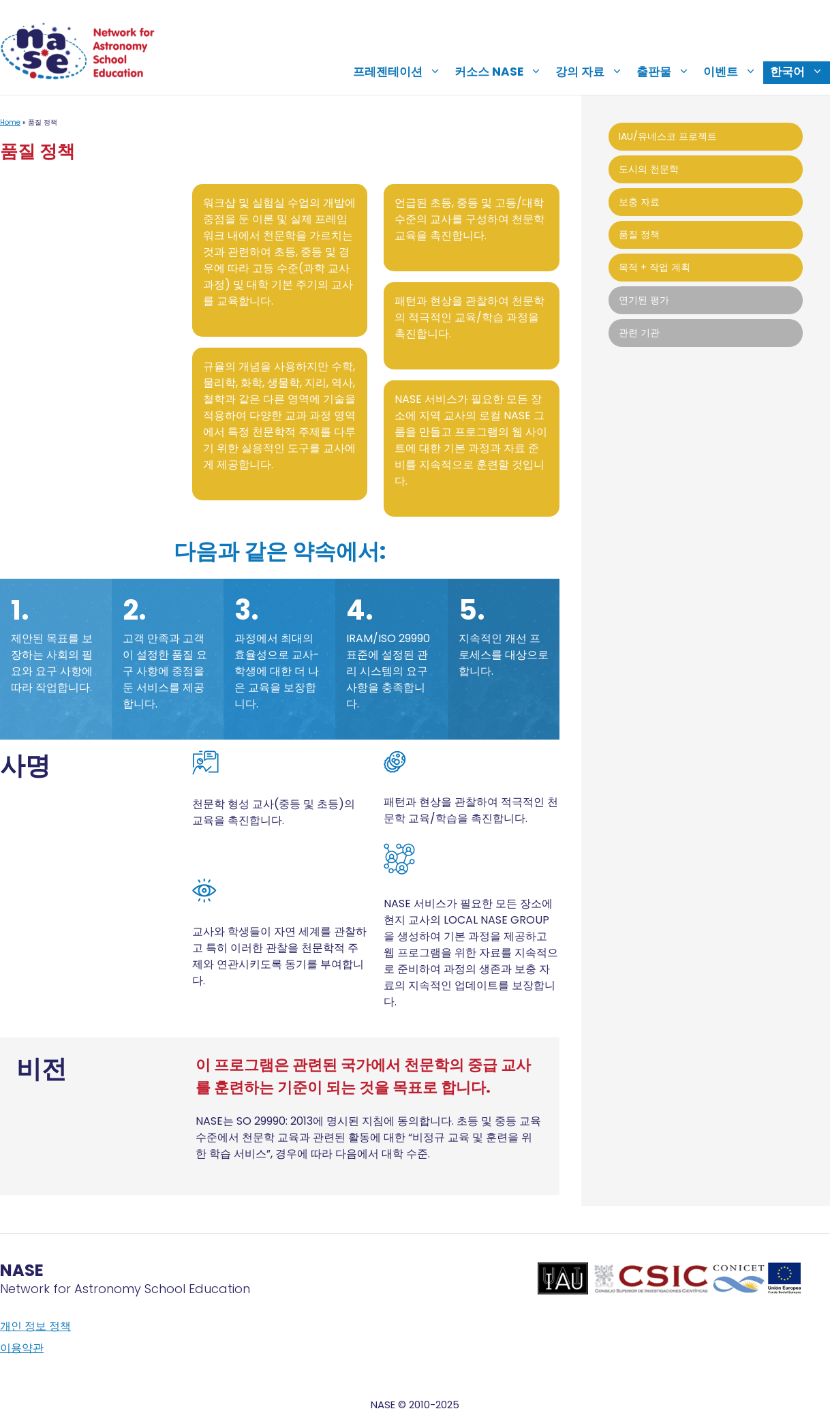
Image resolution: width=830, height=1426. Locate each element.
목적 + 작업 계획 (654, 267)
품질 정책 (639, 234)
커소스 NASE (502, 71)
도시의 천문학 (649, 169)
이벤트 (733, 71)
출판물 (666, 71)
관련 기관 (639, 332)
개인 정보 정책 (35, 1326)
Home (10, 122)
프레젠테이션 (400, 71)
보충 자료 (639, 202)
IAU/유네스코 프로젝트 (668, 136)
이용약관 (22, 1348)
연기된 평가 (644, 300)
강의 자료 (592, 71)
